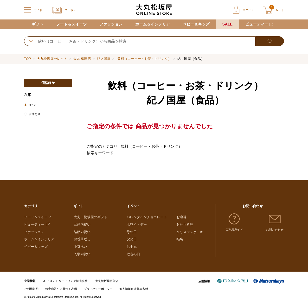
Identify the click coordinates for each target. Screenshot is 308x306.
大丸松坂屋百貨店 (106, 281)
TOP (27, 59)
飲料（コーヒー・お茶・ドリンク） (143, 59)
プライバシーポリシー (98, 289)
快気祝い (80, 247)
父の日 (132, 239)
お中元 (132, 247)
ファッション (110, 24)
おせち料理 (184, 224)
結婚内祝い (82, 232)
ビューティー (256, 24)
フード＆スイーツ (71, 24)
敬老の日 (133, 254)
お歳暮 (181, 217)
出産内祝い (82, 224)
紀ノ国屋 (103, 59)
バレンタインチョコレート (147, 217)
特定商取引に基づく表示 (61, 289)
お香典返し (82, 239)
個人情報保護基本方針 (133, 289)
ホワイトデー (137, 224)
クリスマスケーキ (189, 232)
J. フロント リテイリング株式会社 (65, 281)
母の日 (132, 232)
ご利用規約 (31, 289)
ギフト (37, 24)
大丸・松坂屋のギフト (90, 217)
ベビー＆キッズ (196, 24)
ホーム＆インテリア (152, 24)
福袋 (179, 239)
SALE (227, 24)
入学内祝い (82, 254)
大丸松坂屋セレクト (52, 59)
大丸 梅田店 (82, 59)
